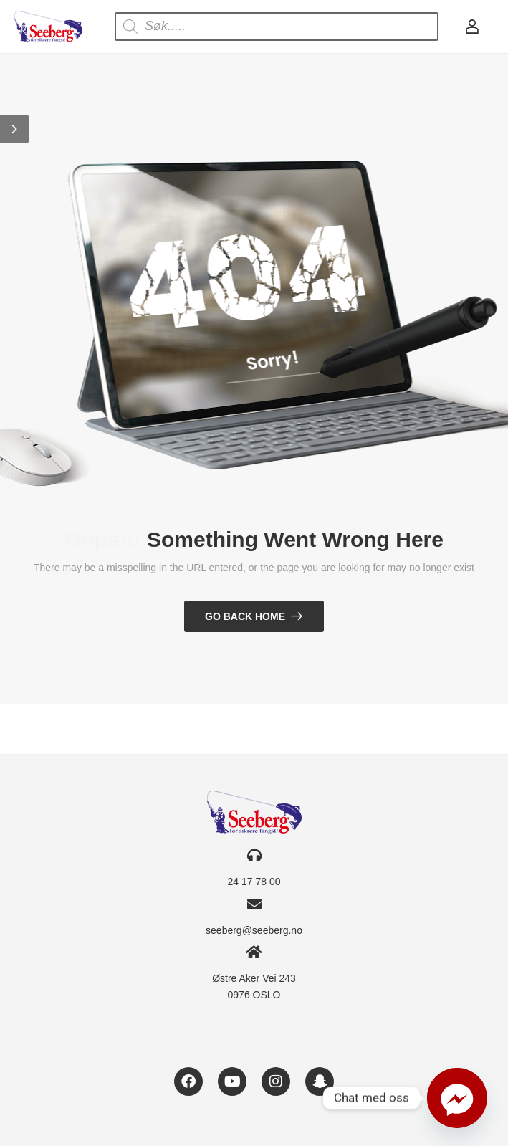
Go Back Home (245, 616)
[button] (14, 129)
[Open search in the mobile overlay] (276, 26)
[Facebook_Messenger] (457, 1098)
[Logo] (48, 26)
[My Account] (472, 26)
